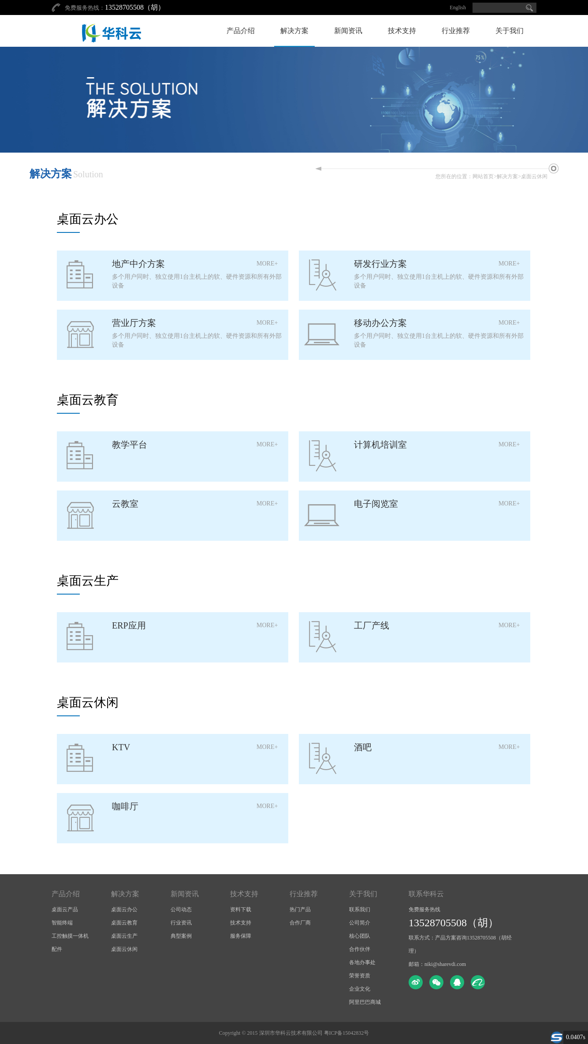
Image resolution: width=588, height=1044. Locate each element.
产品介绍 (241, 30)
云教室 (125, 504)
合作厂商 (300, 923)
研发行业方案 (380, 264)
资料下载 (240, 909)
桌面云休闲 (534, 176)
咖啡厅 (125, 806)
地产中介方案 (138, 264)
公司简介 (359, 923)
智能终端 (62, 923)
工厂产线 (371, 625)
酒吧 (363, 747)
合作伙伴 (359, 949)
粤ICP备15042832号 (346, 1033)
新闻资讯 (348, 30)
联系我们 (359, 909)
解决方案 (294, 30)
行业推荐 (456, 30)
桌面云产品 (65, 909)
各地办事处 (362, 962)
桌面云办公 (124, 909)
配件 (57, 949)
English (458, 7)
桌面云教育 (124, 923)
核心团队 (359, 936)
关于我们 (509, 30)
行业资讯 (181, 923)
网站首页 (483, 176)
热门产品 (300, 909)
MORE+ (267, 263)
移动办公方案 (380, 323)
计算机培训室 (380, 444)
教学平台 (129, 444)
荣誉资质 (359, 976)
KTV (121, 747)
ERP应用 (129, 625)
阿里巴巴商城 (365, 1002)
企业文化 (359, 989)
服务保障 (240, 936)
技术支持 (402, 30)
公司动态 (181, 909)
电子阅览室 (376, 504)
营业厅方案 (134, 323)
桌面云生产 (124, 936)
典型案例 (181, 936)
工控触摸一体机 (70, 936)
